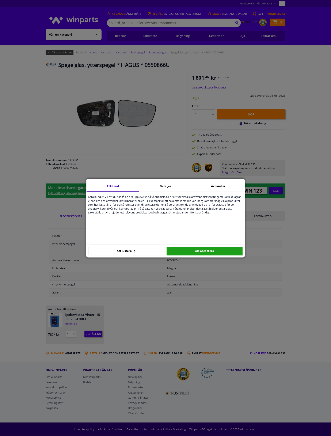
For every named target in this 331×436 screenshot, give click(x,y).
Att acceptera (204, 251)
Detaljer (165, 186)
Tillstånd (113, 186)
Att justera (126, 251)
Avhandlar (218, 186)
